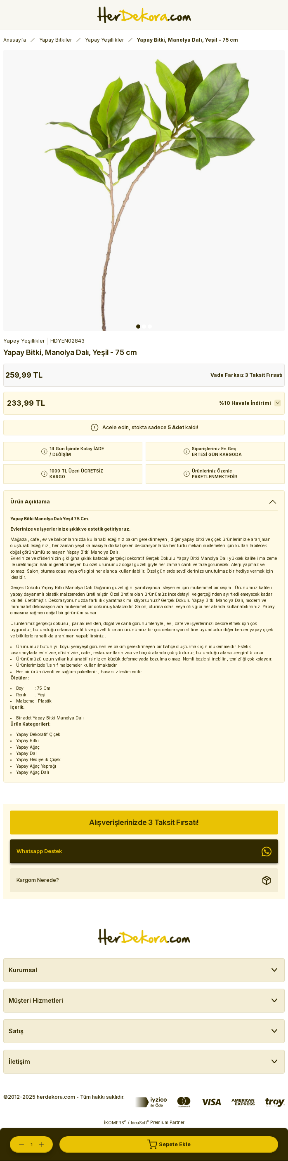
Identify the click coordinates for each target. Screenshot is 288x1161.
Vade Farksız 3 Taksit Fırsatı (246, 375)
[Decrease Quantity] (17, 1144)
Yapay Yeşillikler (24, 341)
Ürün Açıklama (30, 501)
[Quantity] (31, 1144)
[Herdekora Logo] (144, 15)
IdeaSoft (140, 1122)
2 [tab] (144, 326)
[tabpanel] (144, 190)
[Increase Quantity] (45, 1144)
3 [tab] (150, 326)
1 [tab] (138, 326)
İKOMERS (115, 1122)
